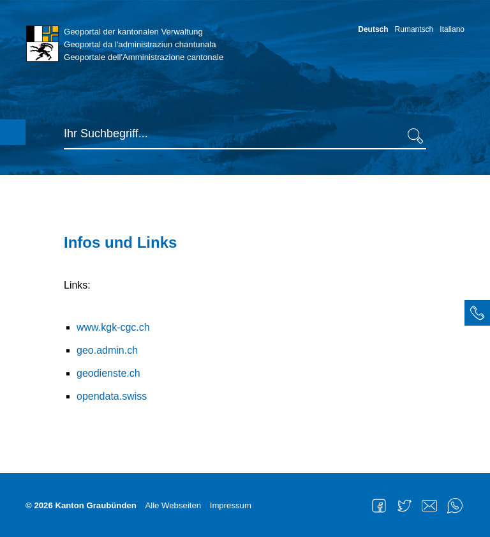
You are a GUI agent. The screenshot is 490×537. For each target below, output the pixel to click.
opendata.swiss (112, 396)
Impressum (230, 505)
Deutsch (373, 29)
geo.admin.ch (107, 350)
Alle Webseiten (173, 505)
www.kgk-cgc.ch (113, 327)
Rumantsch (414, 29)
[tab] (477, 313)
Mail (429, 505)
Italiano (452, 29)
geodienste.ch (108, 373)
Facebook (379, 505)
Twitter (404, 505)
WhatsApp (454, 505)
